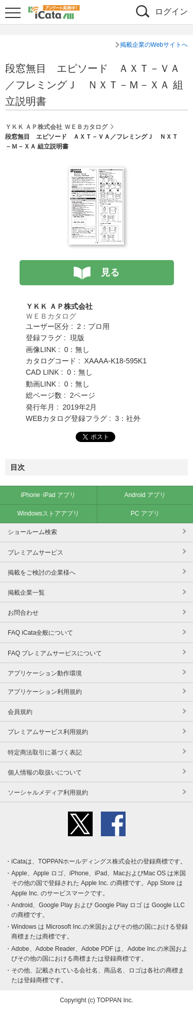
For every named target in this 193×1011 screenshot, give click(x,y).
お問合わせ (23, 612)
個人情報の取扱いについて (45, 772)
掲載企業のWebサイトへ (154, 44)
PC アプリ (145, 513)
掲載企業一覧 (26, 592)
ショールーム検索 (32, 532)
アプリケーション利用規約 (45, 691)
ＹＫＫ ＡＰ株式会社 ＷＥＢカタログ (56, 127)
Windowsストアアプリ (48, 513)
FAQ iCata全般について (40, 632)
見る (110, 272)
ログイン (171, 11)
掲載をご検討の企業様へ (42, 572)
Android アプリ (145, 495)
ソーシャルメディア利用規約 (48, 792)
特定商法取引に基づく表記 (45, 752)
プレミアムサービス (35, 552)
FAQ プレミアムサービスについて (55, 653)
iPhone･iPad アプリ (48, 495)
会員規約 (20, 711)
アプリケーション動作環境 (45, 673)
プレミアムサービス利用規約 (48, 732)
